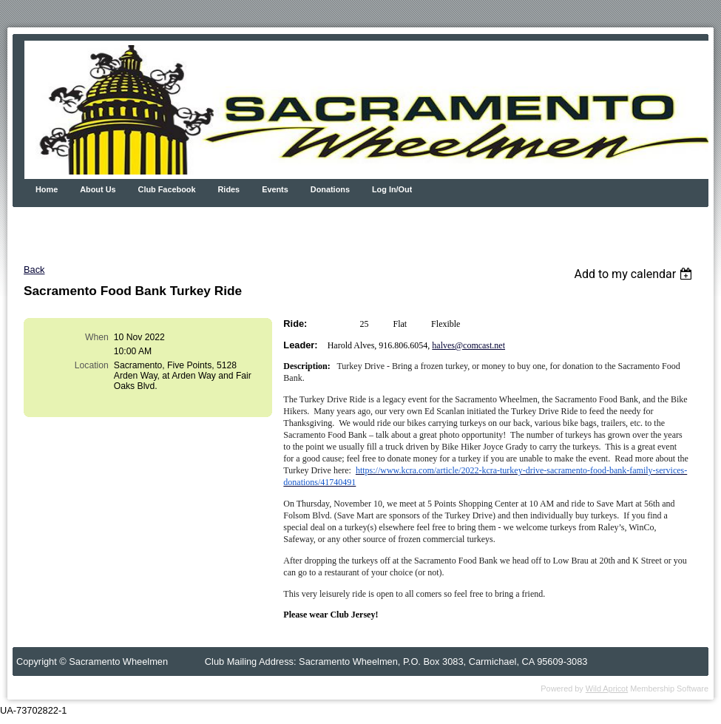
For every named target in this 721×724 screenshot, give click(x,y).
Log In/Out (392, 189)
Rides (229, 189)
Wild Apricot (607, 688)
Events (275, 189)
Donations (330, 189)
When (97, 337)
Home (46, 189)
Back (34, 269)
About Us (97, 189)
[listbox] (635, 274)
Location (92, 365)
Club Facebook (167, 189)
